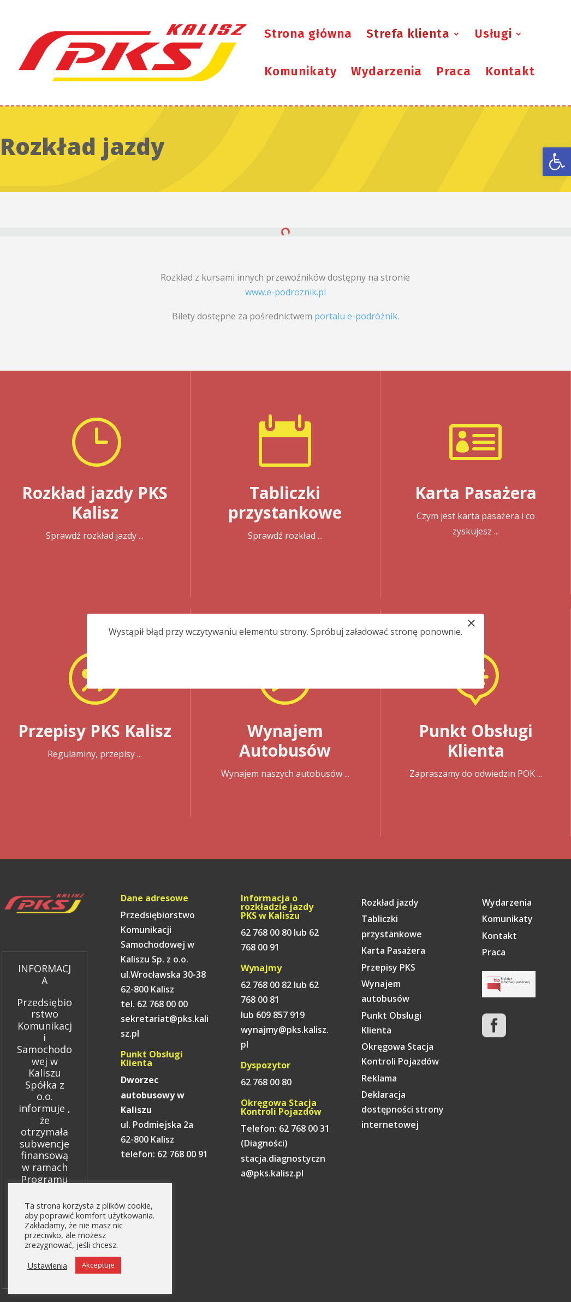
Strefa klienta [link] (408, 35)
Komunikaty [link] (300, 73)
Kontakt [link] (510, 73)
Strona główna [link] (308, 35)
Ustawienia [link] (47, 1265)
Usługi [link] (493, 35)
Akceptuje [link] (98, 1265)
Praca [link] (453, 73)
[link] (557, 161)
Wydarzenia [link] (386, 73)
